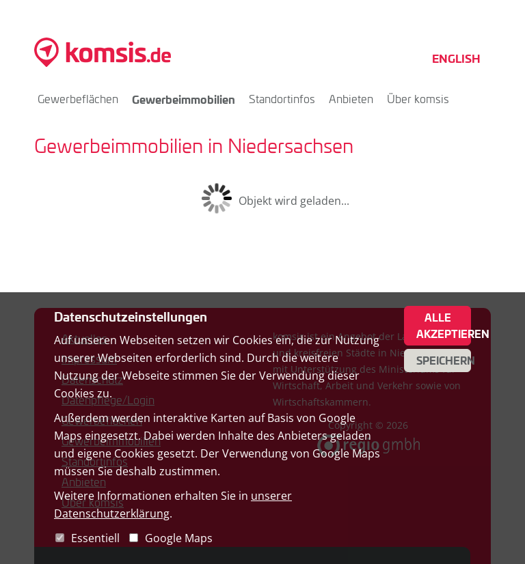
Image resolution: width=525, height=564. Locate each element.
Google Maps (179, 538)
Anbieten (351, 98)
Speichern (443, 360)
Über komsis (418, 98)
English (456, 58)
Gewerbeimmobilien (183, 99)
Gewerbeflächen (78, 98)
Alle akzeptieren (443, 326)
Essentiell (95, 538)
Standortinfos (282, 98)
